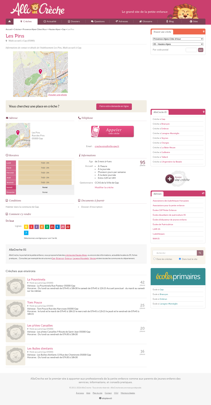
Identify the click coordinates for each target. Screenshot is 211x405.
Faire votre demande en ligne (114, 106)
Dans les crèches (162, 259)
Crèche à (159, 119)
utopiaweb (105, 398)
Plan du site (97, 393)
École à (158, 289)
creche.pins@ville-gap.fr (107, 146)
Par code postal (160, 49)
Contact (108, 393)
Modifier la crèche (104, 187)
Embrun (68, 258)
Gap (53, 258)
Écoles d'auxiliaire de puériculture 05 (169, 215)
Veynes (93, 258)
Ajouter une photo (57, 95)
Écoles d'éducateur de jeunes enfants (170, 220)
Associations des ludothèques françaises (171, 201)
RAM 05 (156, 239)
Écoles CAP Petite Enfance (165, 210)
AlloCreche (37, 9)
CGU (116, 393)
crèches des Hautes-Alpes (76, 255)
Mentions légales (128, 393)
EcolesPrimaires (178, 276)
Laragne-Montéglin (81, 258)
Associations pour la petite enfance (169, 205)
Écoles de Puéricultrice (163, 224)
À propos (80, 393)
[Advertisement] (112, 74)
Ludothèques (158, 234)
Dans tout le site (188, 259)
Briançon (60, 258)
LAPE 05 (156, 229)
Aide (88, 393)
